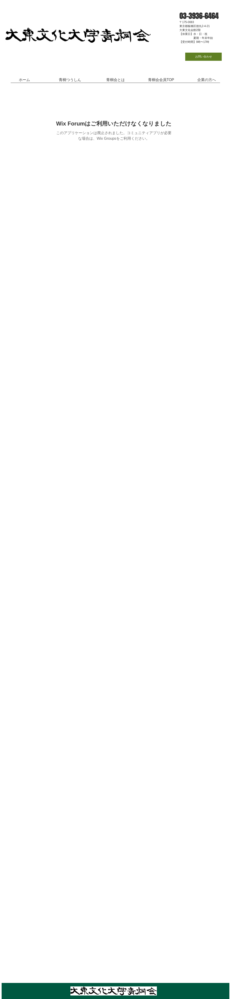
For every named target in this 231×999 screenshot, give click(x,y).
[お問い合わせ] (203, 57)
